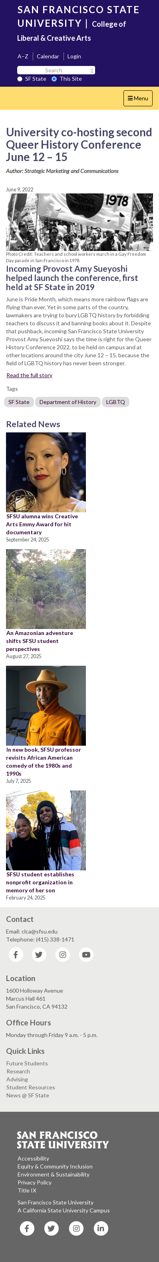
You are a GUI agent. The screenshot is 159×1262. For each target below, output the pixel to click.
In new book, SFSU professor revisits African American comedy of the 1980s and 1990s (43, 761)
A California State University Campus (64, 1210)
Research (18, 1071)
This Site (67, 78)
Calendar (48, 56)
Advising (17, 1079)
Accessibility (33, 1158)
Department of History (68, 401)
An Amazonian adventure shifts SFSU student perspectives (39, 640)
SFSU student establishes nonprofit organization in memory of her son (40, 882)
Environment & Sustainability (53, 1174)
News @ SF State (27, 1095)
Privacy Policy (35, 1182)
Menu (140, 100)
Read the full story (29, 375)
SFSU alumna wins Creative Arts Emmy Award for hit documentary (42, 524)
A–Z (23, 56)
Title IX (27, 1190)
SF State (31, 78)
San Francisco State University (55, 1202)
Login (74, 56)
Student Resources (30, 1087)
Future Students (27, 1063)
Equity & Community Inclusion (55, 1166)
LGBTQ (115, 401)
